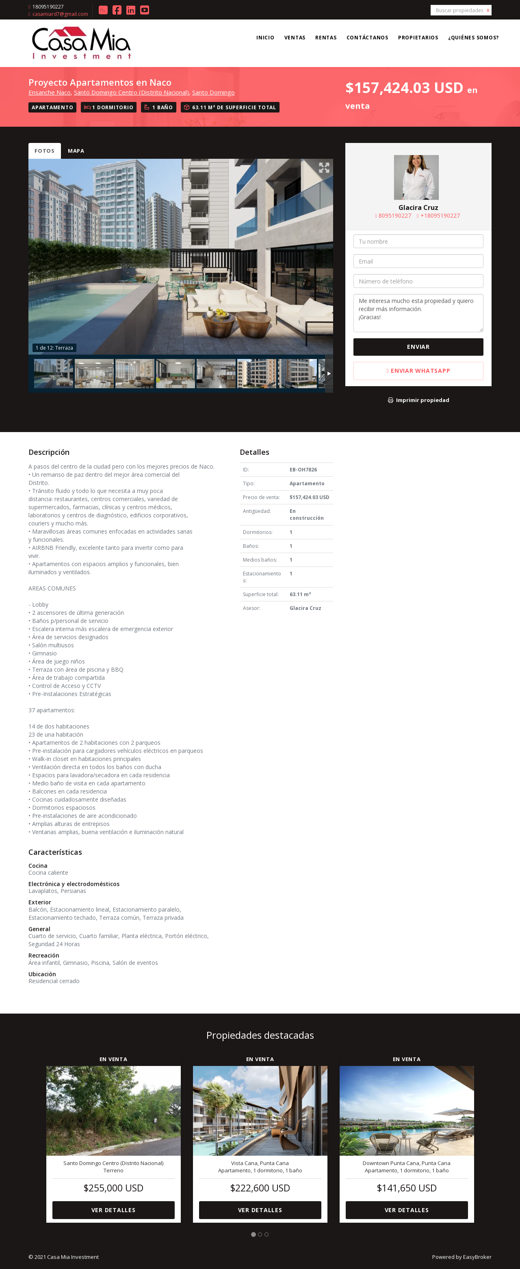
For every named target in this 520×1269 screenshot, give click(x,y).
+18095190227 (440, 215)
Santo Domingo (213, 92)
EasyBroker (477, 1256)
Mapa (76, 150)
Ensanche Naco (49, 92)
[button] (34, 1132)
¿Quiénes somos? (473, 37)
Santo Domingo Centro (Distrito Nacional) (131, 92)
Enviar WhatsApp (419, 370)
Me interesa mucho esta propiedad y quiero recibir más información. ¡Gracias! (418, 313)
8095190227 (395, 215)
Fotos (45, 150)
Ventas (295, 37)
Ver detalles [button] (113, 1210)
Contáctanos (367, 37)
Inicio (265, 37)
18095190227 (48, 6)
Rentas (326, 37)
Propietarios (418, 37)
